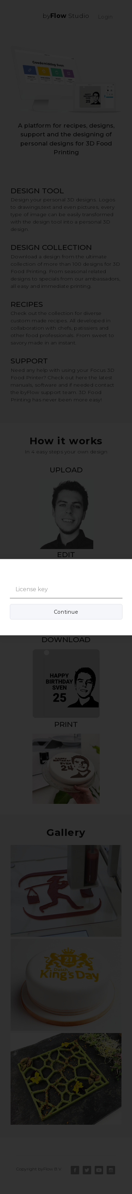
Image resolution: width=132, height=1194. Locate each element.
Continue (66, 611)
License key (31, 589)
